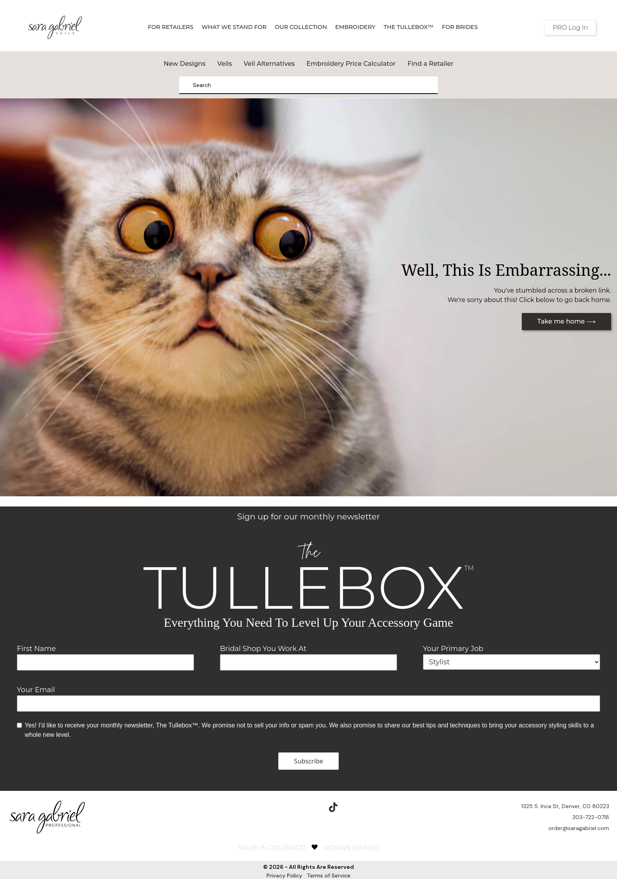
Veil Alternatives (268, 63)
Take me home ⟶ (566, 321)
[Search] (188, 85)
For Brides (460, 27)
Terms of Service (328, 870)
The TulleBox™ (409, 27)
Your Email (36, 689)
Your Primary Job (453, 648)
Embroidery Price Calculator (351, 63)
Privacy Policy (284, 870)
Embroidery (355, 27)
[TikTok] (333, 802)
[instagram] (296, 802)
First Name (36, 648)
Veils (224, 63)
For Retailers (170, 27)
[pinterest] (315, 802)
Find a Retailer (430, 63)
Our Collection (301, 27)
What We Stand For (234, 27)
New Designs (184, 63)
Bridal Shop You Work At (263, 648)
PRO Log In (570, 27)
